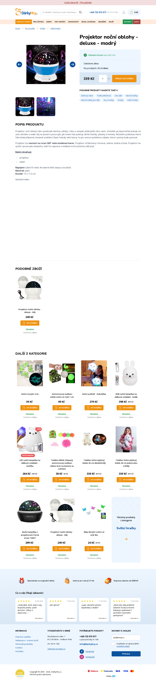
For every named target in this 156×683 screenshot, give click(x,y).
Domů (17, 28)
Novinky (127, 22)
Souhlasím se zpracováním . (128, 644)
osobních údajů (123, 646)
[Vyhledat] (81, 12)
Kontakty (19, 651)
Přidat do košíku (124, 78)
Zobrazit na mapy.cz (56, 648)
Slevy (136, 22)
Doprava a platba (23, 636)
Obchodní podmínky (24, 644)
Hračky (42, 28)
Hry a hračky (30, 28)
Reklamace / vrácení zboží (26, 640)
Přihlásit (126, 654)
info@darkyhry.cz (89, 644)
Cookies (18, 647)
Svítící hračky (55, 28)
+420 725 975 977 (97, 12)
